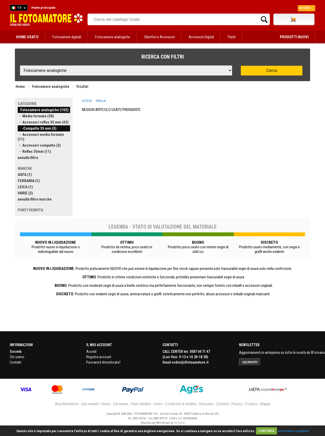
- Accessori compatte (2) (39, 145)
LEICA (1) (25, 187)
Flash (232, 37)
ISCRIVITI (250, 362)
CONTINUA (266, 431)
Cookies (251, 404)
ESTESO (87, 101)
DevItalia (179, 422)
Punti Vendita (141, 404)
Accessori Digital (201, 37)
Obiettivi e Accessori (159, 37)
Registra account (98, 357)
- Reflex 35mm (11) (34, 151)
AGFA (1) (25, 174)
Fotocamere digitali (66, 37)
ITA (18, 8)
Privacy (237, 404)
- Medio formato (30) (36, 116)
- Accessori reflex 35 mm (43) (43, 122)
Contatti (15, 362)
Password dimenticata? (103, 362)
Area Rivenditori (66, 404)
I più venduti (90, 404)
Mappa (265, 404)
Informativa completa (293, 431)
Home (20, 86)
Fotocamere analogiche (112, 37)
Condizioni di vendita (180, 404)
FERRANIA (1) (29, 180)
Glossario (206, 404)
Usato (158, 404)
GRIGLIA (101, 101)
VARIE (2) (25, 193)
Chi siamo (17, 357)
